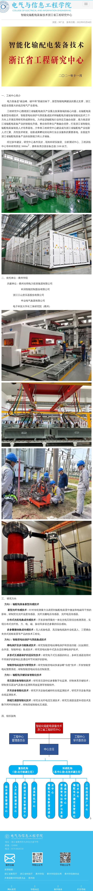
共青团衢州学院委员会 (14, 878)
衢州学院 (40, 874)
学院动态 (35, 887)
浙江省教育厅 (10, 874)
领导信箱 (9, 860)
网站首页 (11, 887)
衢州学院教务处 (72, 874)
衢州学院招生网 (54, 874)
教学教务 (58, 887)
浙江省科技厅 (26, 874)
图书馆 (31, 878)
